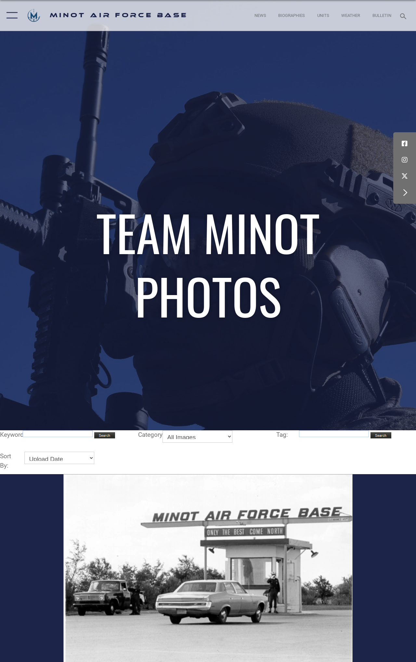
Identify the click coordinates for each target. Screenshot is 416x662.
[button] (10, 15)
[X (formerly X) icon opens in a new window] (404, 176)
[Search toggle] (404, 15)
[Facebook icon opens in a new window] (404, 144)
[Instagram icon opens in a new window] (404, 160)
